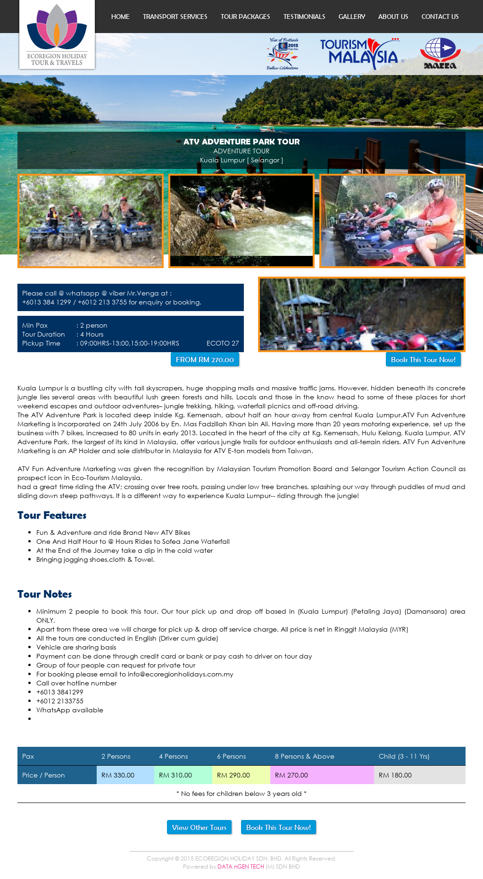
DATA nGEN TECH (240, 866)
